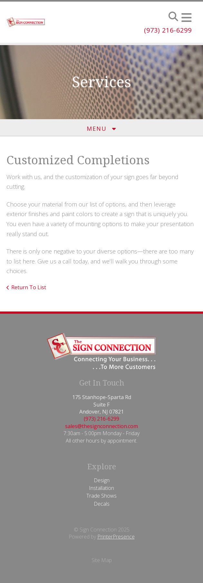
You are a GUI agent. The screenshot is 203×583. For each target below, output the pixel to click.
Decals (102, 503)
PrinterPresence (116, 536)
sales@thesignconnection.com (101, 426)
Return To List (28, 287)
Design (102, 480)
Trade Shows (101, 495)
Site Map (102, 560)
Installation (101, 488)
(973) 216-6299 (168, 30)
